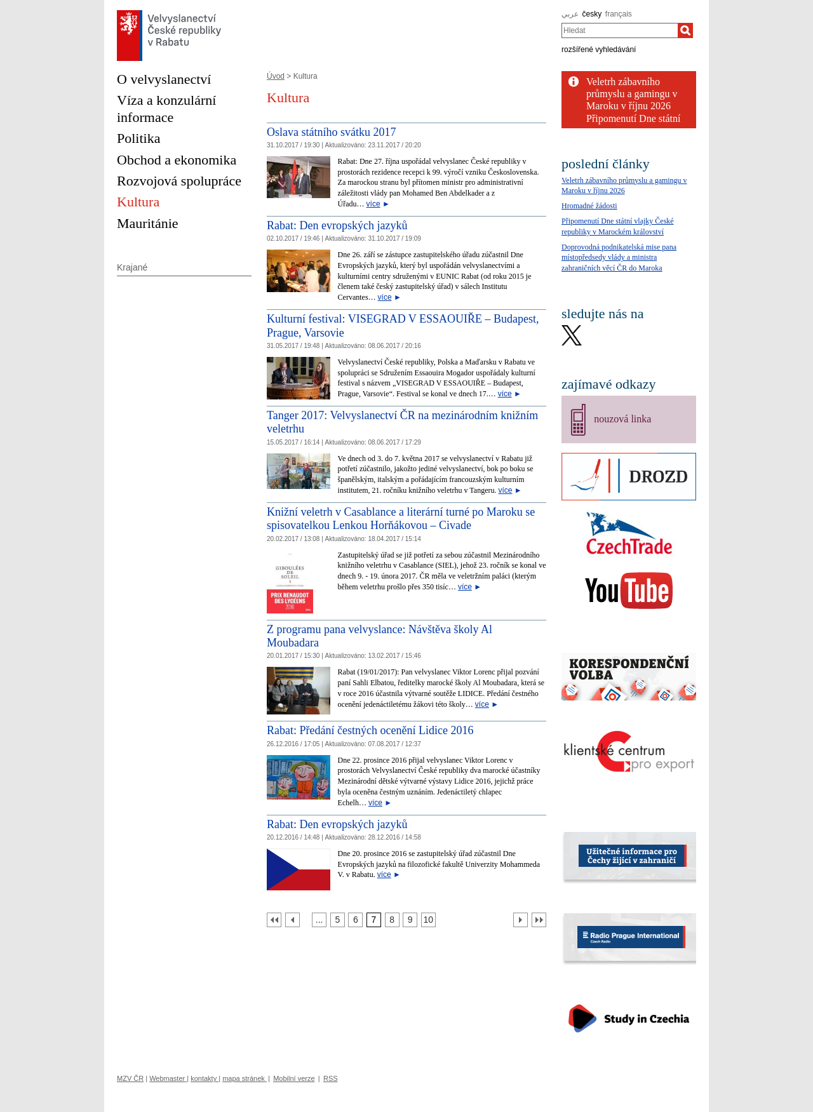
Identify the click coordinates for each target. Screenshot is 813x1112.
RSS (330, 1078)
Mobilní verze (293, 1078)
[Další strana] (520, 920)
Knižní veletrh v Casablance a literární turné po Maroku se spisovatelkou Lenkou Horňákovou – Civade (401, 519)
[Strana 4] (319, 920)
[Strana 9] (410, 920)
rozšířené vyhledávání (598, 49)
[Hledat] (685, 30)
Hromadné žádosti (589, 205)
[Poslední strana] (539, 920)
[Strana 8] (392, 920)
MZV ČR (130, 1078)
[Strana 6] (355, 920)
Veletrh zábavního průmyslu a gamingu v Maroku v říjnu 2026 (632, 93)
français (618, 14)
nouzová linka (622, 418)
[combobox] (619, 30)
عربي (570, 14)
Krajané (132, 267)
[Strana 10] (428, 920)
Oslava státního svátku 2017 (331, 132)
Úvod (276, 76)
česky (592, 14)
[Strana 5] (337, 920)
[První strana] (274, 920)
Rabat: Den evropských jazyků (337, 225)
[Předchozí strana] (292, 920)
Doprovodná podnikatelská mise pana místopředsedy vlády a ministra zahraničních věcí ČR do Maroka (618, 258)
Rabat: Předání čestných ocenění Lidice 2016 (370, 730)
